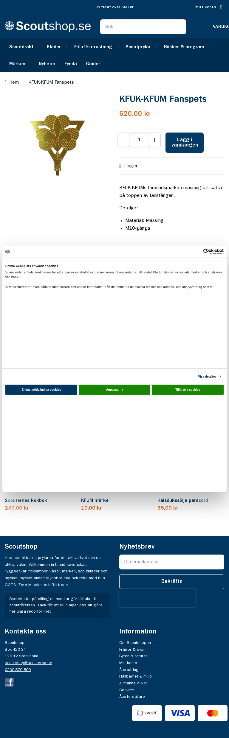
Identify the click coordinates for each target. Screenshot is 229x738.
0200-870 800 (18, 670)
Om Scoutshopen (135, 642)
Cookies (126, 690)
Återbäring (129, 670)
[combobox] (143, 26)
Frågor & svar (132, 649)
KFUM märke (95, 501)
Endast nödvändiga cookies (41, 389)
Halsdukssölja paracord (182, 501)
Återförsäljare (132, 696)
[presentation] (157, 598)
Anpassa (114, 389)
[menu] (114, 55)
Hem (14, 82)
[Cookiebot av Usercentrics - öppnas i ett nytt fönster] (197, 252)
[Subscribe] (171, 581)
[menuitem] (23, 46)
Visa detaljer (207, 376)
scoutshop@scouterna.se (28, 663)
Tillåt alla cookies (187, 389)
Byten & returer (133, 656)
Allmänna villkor (133, 683)
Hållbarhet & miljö (135, 676)
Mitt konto (205, 7)
